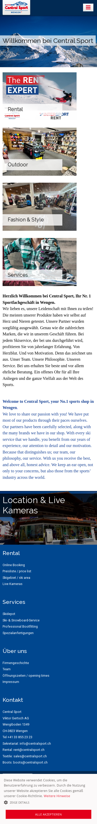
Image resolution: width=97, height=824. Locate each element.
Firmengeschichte (16, 663)
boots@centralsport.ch (30, 762)
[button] (48, 802)
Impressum (11, 682)
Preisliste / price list (17, 571)
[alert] (48, 799)
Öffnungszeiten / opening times (26, 675)
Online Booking (14, 565)
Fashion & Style (26, 220)
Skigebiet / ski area (16, 578)
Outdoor (18, 165)
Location (20, 500)
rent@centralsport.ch (28, 750)
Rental (15, 109)
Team (7, 669)
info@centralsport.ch (35, 743)
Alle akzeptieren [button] (48, 814)
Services (18, 275)
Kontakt (13, 700)
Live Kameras (34, 505)
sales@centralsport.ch (30, 756)
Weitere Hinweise (57, 796)
